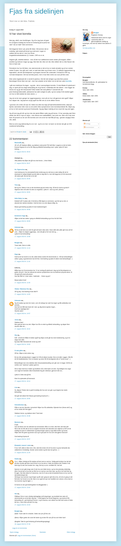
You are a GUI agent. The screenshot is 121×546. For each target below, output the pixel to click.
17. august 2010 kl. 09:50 (22, 192)
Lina (16, 387)
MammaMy (18, 142)
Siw (16, 494)
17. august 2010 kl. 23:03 (22, 487)
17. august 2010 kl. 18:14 (22, 381)
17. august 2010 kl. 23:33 (22, 505)
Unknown (18, 227)
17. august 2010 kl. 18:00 (22, 344)
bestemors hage (20, 216)
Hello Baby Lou (20, 198)
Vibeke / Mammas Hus (22, 289)
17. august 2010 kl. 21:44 (22, 452)
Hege (16, 254)
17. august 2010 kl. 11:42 (22, 261)
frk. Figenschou (20, 169)
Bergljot (17, 243)
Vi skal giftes (19, 350)
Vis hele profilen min (89, 48)
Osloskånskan (19, 405)
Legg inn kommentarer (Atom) (26, 535)
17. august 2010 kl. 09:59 (22, 221)
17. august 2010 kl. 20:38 (22, 416)
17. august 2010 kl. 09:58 (22, 209)
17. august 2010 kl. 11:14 (22, 248)
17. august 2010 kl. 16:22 (22, 329)
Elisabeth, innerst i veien (23, 445)
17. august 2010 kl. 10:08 (22, 236)
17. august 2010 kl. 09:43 (22, 152)
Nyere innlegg (14, 532)
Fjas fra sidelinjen (36, 11)
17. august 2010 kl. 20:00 (22, 398)
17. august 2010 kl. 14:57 (22, 313)
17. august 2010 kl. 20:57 (22, 439)
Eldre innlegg (71, 532)
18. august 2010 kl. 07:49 (22, 524)
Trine (16, 185)
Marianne (18, 422)
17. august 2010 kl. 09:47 (22, 163)
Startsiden (43, 532)
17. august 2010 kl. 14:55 (22, 294)
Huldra (17, 459)
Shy (16, 335)
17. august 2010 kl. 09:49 (22, 179)
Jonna (17, 320)
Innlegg (87, 124)
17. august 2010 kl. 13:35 (22, 282)
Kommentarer (89, 127)
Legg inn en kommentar (19, 528)
